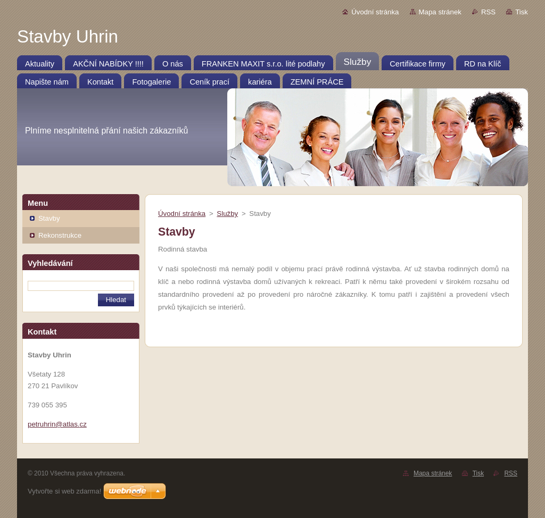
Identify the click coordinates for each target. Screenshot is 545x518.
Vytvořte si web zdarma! (64, 491)
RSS (488, 12)
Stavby (49, 218)
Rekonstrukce (59, 235)
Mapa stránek (440, 12)
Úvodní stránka (375, 12)
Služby (227, 214)
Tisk (521, 12)
